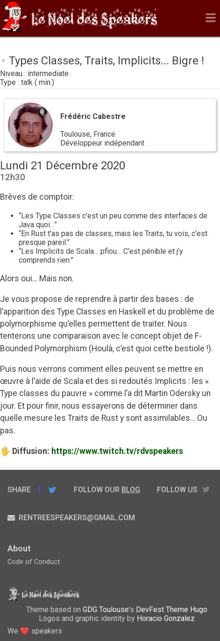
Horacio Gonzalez (166, 618)
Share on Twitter (52, 489)
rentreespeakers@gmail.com (71, 517)
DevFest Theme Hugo (171, 609)
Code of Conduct (33, 562)
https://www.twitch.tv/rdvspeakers (117, 451)
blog (130, 489)
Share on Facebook (39, 490)
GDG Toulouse (106, 609)
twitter (206, 489)
